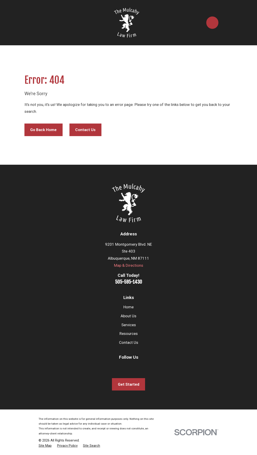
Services (128, 325)
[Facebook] (104, 366)
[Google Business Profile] (140, 366)
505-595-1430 (128, 282)
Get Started (128, 384)
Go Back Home (43, 129)
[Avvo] (153, 366)
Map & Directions (128, 265)
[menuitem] (45, 446)
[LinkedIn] (116, 366)
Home (128, 307)
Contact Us (85, 129)
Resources (128, 333)
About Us (128, 316)
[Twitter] (128, 366)
